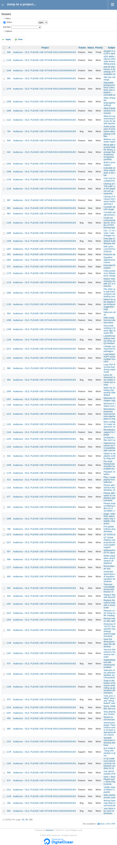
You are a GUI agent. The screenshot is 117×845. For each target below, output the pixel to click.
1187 (8, 653)
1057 (8, 399)
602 (9, 630)
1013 (8, 613)
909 (9, 576)
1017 (8, 542)
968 (9, 368)
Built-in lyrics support (110, 163)
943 (9, 152)
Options (8, 31)
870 (9, 780)
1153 (8, 447)
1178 (8, 752)
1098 (8, 320)
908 (9, 772)
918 (9, 596)
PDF (113, 824)
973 (9, 699)
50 (26, 819)
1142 (8, 432)
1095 (8, 233)
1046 (8, 70)
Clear (20, 39)
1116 (8, 282)
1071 (8, 349)
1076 (8, 89)
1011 (8, 789)
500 (9, 313)
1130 (8, 304)
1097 (8, 604)
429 (9, 507)
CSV (108, 824)
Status (9, 22)
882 (9, 213)
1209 (8, 241)
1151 (8, 358)
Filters (8, 19)
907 (9, 551)
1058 (8, 101)
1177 (8, 567)
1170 (8, 473)
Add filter (7, 27)
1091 (8, 163)
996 (9, 559)
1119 (8, 60)
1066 (8, 110)
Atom (102, 824)
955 (9, 254)
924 (9, 456)
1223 (8, 439)
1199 (8, 329)
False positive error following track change (110, 273)
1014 (8, 707)
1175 (8, 273)
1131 (8, 674)
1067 (8, 260)
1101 (8, 487)
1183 (8, 405)
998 (9, 52)
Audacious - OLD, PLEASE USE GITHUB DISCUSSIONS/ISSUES (44, 52)
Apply (8, 39)
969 (9, 728)
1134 (8, 796)
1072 (8, 534)
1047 (8, 713)
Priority (99, 47)
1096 (8, 171)
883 (9, 208)
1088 (8, 518)
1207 (8, 249)
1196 (8, 686)
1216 (8, 179)
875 (9, 266)
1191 (8, 424)
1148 (8, 643)
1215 (8, 414)
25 (23, 819)
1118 (8, 188)
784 (9, 131)
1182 (8, 763)
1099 (8, 465)
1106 (8, 222)
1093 (8, 391)
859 (9, 811)
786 (9, 529)
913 (9, 479)
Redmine (49, 830)
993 (9, 380)
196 (9, 803)
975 (9, 663)
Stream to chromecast (109, 718)
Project (45, 47)
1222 (8, 741)
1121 (8, 120)
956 (9, 718)
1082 (8, 293)
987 (9, 200)
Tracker (82, 47)
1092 (8, 619)
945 (9, 140)
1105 (8, 339)
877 (9, 496)
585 (9, 588)
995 (9, 78)
